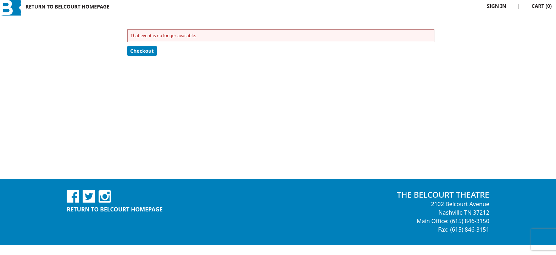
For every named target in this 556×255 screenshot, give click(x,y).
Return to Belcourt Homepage (68, 6)
